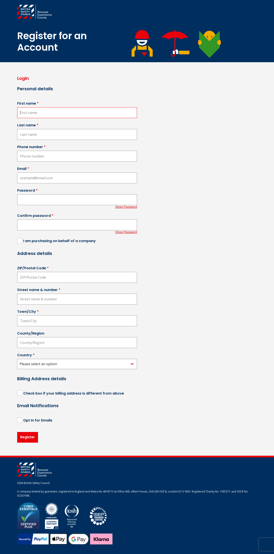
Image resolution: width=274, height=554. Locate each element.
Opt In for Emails (37, 420)
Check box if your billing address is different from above (73, 393)
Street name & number (38, 289)
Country (26, 355)
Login (23, 78)
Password (27, 190)
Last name (27, 125)
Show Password (126, 207)
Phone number (31, 146)
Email (23, 168)
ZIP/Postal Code (33, 268)
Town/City (28, 311)
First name (28, 103)
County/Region (30, 333)
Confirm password (35, 215)
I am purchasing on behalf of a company (59, 240)
